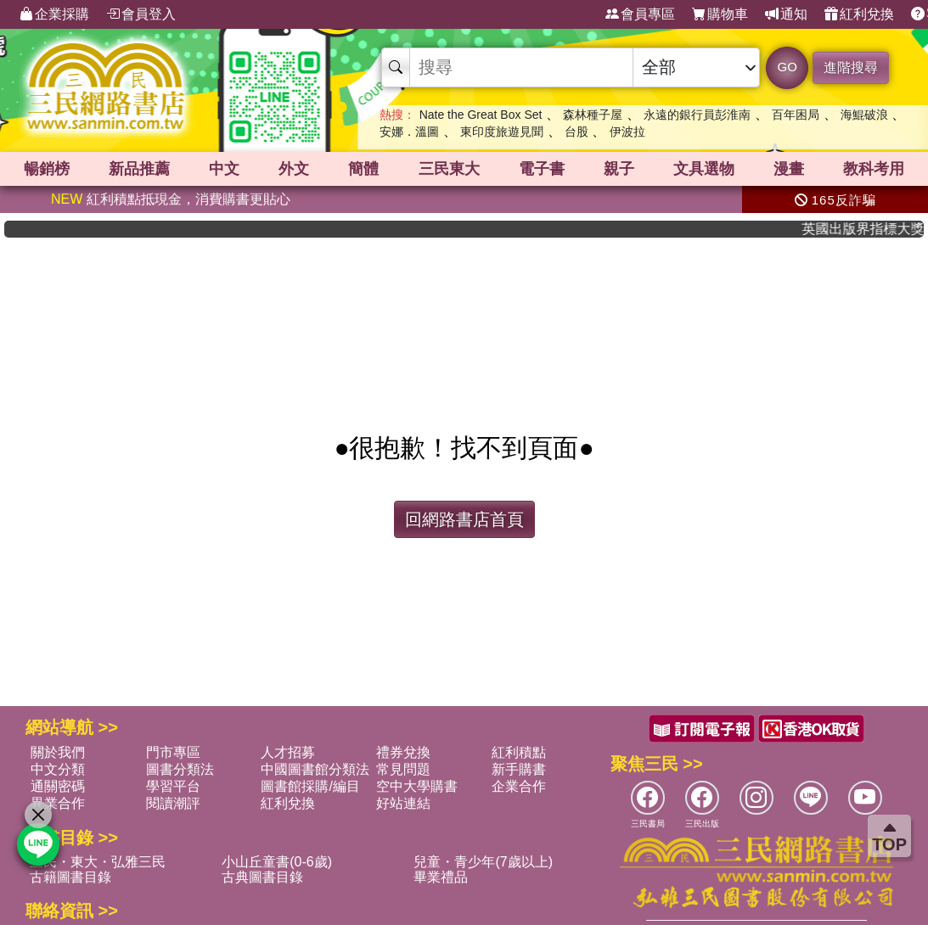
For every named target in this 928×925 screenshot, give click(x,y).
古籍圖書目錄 (70, 877)
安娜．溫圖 (409, 131)
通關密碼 (58, 786)
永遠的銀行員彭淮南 (697, 114)
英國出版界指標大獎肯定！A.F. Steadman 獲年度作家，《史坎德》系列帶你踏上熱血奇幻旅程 (872, 228)
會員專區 (640, 14)
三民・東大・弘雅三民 (98, 862)
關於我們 (58, 752)
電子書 (542, 168)
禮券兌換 (403, 752)
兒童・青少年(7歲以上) (483, 862)
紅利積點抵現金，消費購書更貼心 (170, 199)
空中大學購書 (417, 786)
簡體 (363, 168)
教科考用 (873, 168)
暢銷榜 (47, 168)
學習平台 (173, 786)
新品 (139, 168)
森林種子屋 (592, 114)
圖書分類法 (180, 769)
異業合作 (58, 803)
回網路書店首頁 (464, 519)
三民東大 (449, 168)
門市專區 (173, 752)
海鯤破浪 (864, 114)
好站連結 (403, 803)
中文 (224, 168)
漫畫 (788, 168)
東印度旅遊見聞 (501, 131)
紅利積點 (519, 752)
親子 (619, 168)
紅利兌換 (859, 14)
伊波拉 (627, 131)
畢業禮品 (440, 877)
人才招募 (288, 752)
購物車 (720, 14)
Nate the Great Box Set (481, 114)
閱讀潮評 (173, 803)
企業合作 (519, 786)
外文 (293, 168)
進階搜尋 (851, 67)
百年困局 (795, 114)
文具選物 (703, 168)
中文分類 (58, 769)
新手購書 (519, 769)
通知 (786, 14)
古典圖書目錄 (262, 877)
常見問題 (403, 769)
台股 (576, 131)
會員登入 (141, 14)
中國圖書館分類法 (315, 769)
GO (787, 66)
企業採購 (54, 14)
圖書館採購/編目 (310, 786)
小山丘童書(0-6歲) (277, 862)
